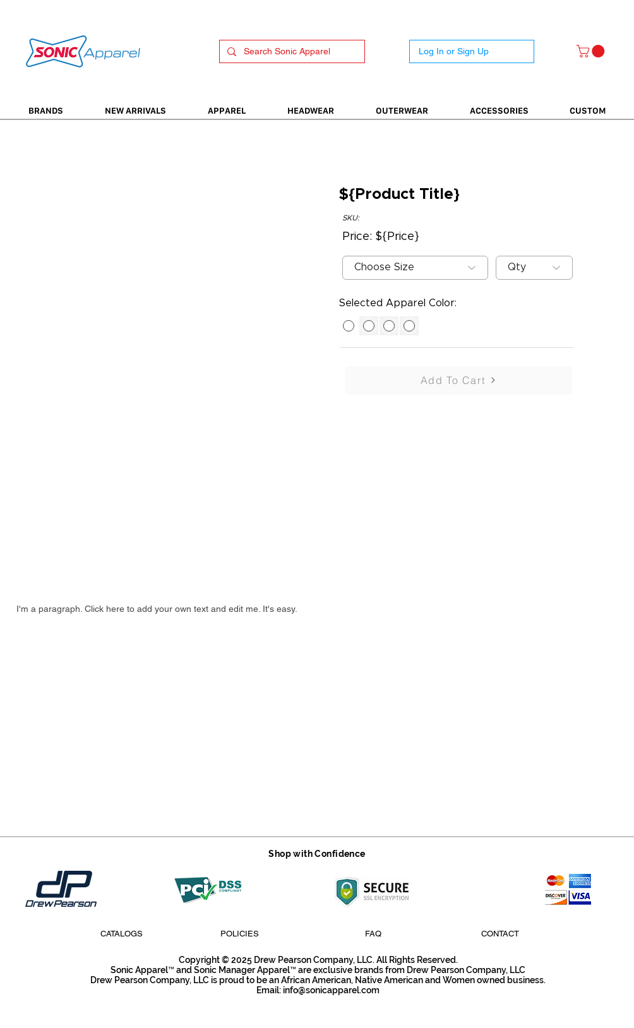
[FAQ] (373, 934)
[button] (592, 51)
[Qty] (534, 268)
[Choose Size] (415, 268)
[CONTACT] (500, 934)
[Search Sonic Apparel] (291, 51)
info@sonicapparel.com (331, 990)
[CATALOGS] (121, 934)
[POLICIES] (239, 934)
